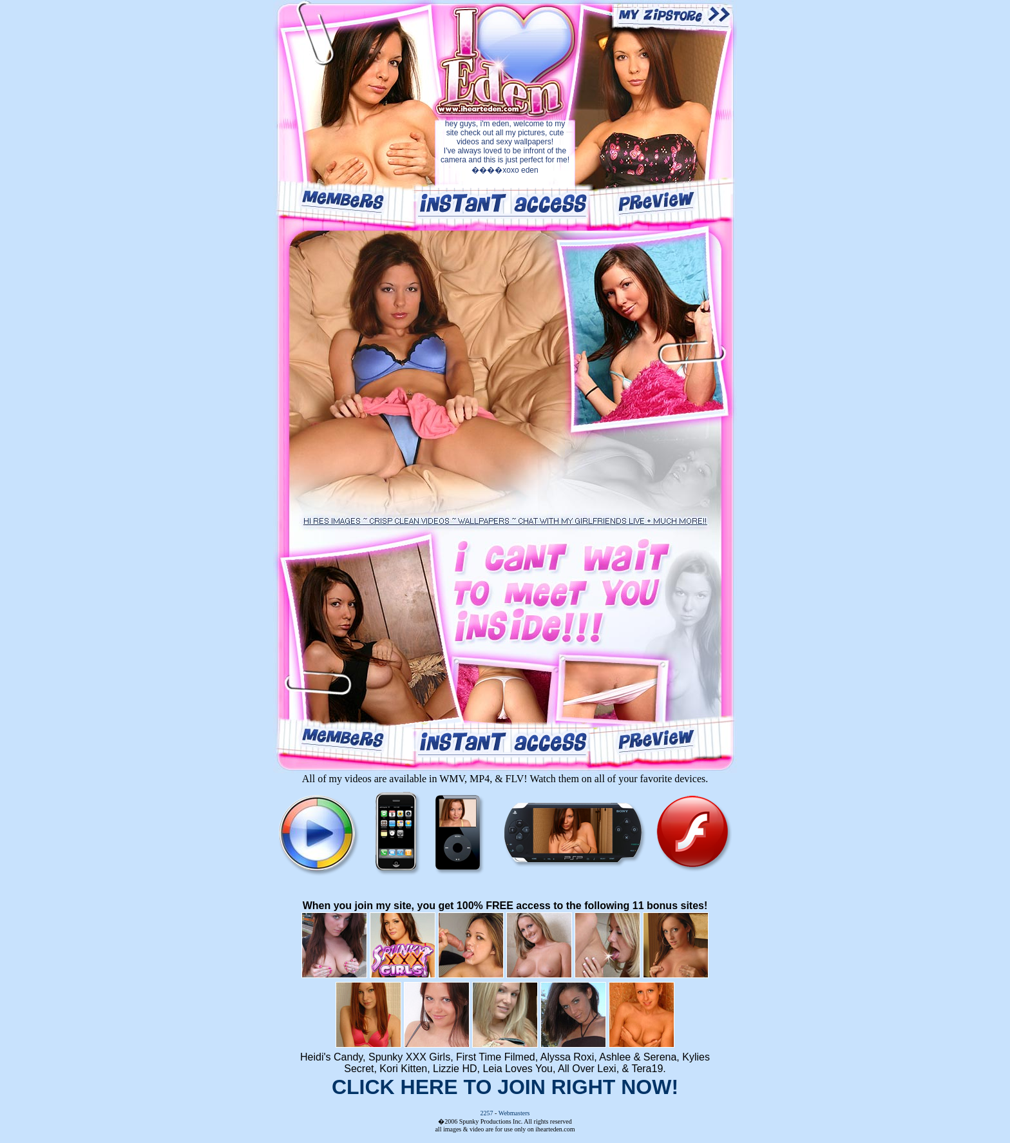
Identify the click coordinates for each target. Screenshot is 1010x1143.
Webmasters (514, 1113)
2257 (487, 1113)
